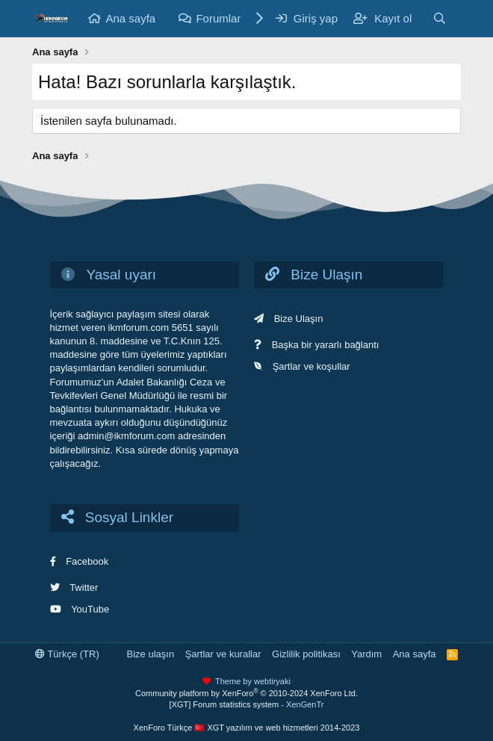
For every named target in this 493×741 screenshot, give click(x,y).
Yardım (366, 654)
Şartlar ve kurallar (223, 654)
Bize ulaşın (151, 654)
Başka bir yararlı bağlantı (325, 344)
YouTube (90, 609)
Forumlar (218, 18)
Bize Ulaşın (298, 318)
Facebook (87, 561)
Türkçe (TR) (67, 654)
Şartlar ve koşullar (311, 366)
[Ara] (439, 18)
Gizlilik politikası (306, 654)
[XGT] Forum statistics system (247, 704)
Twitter (83, 587)
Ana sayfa (130, 18)
